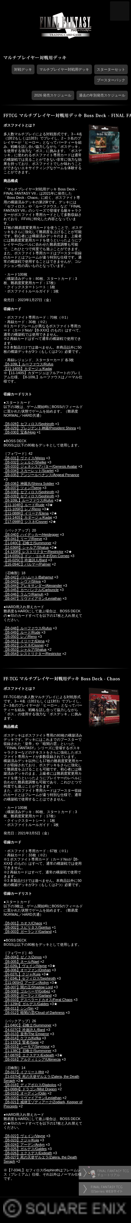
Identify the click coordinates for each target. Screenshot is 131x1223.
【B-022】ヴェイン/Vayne (24, 1136)
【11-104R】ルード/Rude (24, 505)
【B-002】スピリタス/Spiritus (27, 927)
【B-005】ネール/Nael (21, 961)
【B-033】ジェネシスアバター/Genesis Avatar (40, 466)
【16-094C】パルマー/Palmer (27, 564)
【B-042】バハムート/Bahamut (28, 577)
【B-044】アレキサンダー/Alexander (33, 585)
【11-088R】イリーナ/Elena (26, 513)
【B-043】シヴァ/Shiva (22, 581)
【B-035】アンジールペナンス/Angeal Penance (41, 475)
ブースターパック (111, 80)
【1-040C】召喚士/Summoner (27, 543)
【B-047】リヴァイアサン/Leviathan (32, 598)
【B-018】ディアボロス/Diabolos (30, 1085)
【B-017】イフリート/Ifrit (24, 1072)
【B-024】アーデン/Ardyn (24, 1145)
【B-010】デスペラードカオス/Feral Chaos (38, 1000)
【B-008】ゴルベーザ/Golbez (27, 991)
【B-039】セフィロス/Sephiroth (29, 496)
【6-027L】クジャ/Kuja (22, 974)
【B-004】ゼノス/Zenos (23, 957)
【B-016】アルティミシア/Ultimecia (32, 1059)
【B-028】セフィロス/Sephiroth (29, 424)
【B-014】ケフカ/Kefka (22, 1038)
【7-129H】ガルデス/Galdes (26, 1004)
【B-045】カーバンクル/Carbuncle (31, 590)
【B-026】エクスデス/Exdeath (28, 1153)
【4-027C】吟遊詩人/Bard (24, 1030)
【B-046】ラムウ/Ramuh (23, 594)
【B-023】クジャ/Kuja (21, 1140)
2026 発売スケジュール (53, 95)
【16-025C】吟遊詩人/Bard (25, 560)
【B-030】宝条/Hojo (19, 432)
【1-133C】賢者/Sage (21, 1042)
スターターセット (111, 69)
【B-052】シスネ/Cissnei (23, 645)
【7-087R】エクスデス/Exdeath (29, 1055)
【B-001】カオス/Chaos (23, 923)
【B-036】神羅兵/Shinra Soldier (29, 483)
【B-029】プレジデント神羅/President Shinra (40, 428)
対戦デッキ (23, 69)
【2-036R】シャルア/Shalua (26, 547)
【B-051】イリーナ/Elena (24, 641)
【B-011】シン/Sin (18, 1008)
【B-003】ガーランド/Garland (28, 931)
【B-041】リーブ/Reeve (23, 539)
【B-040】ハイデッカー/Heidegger (31, 534)
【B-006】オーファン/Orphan (27, 970)
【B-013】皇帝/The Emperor (26, 1034)
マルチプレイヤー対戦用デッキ (64, 69)
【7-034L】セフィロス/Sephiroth (29, 978)
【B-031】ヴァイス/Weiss (24, 458)
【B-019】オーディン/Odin (25, 1093)
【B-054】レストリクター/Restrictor (32, 654)
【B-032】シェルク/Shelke (25, 462)
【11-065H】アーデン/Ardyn (26, 982)
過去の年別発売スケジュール (102, 95)
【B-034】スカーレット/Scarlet (29, 471)
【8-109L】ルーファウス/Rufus (28, 364)
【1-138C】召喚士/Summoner (27, 1051)
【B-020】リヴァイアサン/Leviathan (32, 1098)
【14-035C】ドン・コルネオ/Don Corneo (36, 556)
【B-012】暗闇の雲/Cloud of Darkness (34, 1012)
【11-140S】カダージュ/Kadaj (28, 369)
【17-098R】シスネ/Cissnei (25, 522)
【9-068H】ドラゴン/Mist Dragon (30, 1089)
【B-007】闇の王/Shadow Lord (28, 987)
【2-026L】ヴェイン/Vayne (25, 966)
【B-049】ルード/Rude (22, 632)
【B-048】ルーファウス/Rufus (28, 628)
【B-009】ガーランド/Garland (28, 995)
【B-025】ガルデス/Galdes (25, 1149)
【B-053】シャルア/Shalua (25, 649)
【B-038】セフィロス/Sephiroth (29, 492)
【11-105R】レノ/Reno (22, 509)
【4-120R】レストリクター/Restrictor (33, 552)
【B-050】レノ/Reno (20, 636)
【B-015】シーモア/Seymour (26, 1046)
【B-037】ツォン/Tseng (22, 488)
